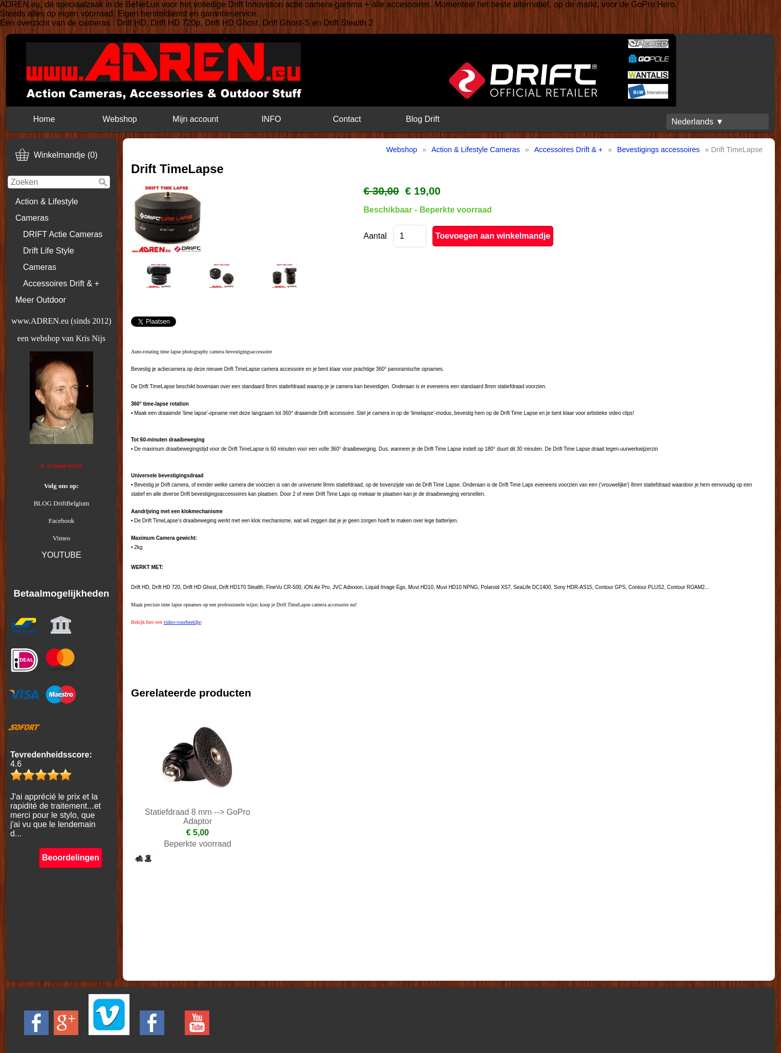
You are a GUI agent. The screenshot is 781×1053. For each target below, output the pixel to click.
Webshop (119, 119)
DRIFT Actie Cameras (62, 234)
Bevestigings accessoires (658, 149)
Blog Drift (423, 119)
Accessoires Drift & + (61, 283)
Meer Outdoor (40, 300)
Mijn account (195, 119)
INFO (271, 119)
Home (44, 119)
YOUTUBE (61, 555)
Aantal (374, 235)
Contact (347, 119)
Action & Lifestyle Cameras (46, 209)
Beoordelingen (70, 857)
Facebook (62, 520)
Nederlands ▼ (697, 121)
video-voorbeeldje (182, 622)
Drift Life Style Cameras (48, 258)
